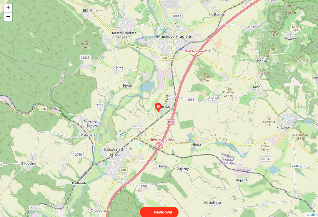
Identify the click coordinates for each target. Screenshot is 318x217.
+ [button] (8, 8)
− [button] (8, 17)
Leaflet (312, 209)
